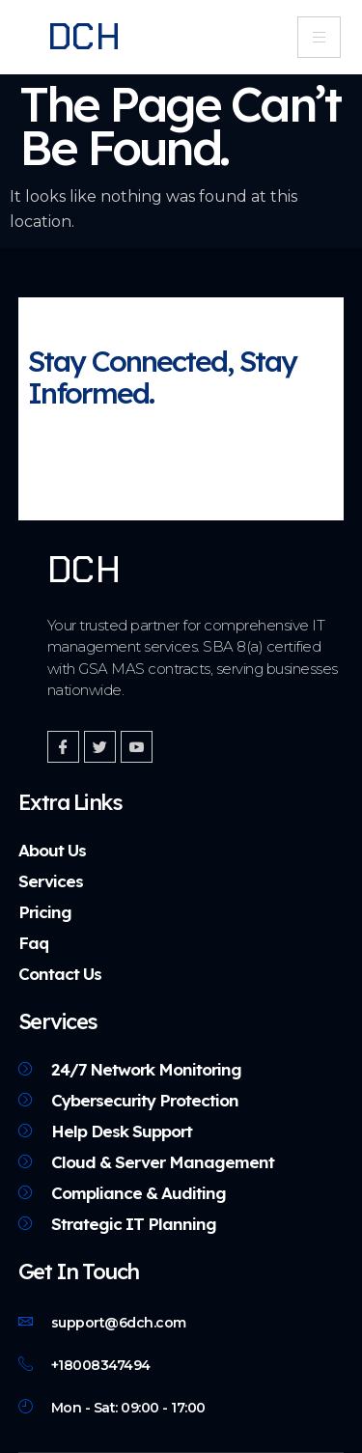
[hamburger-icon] (319, 37)
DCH (84, 37)
